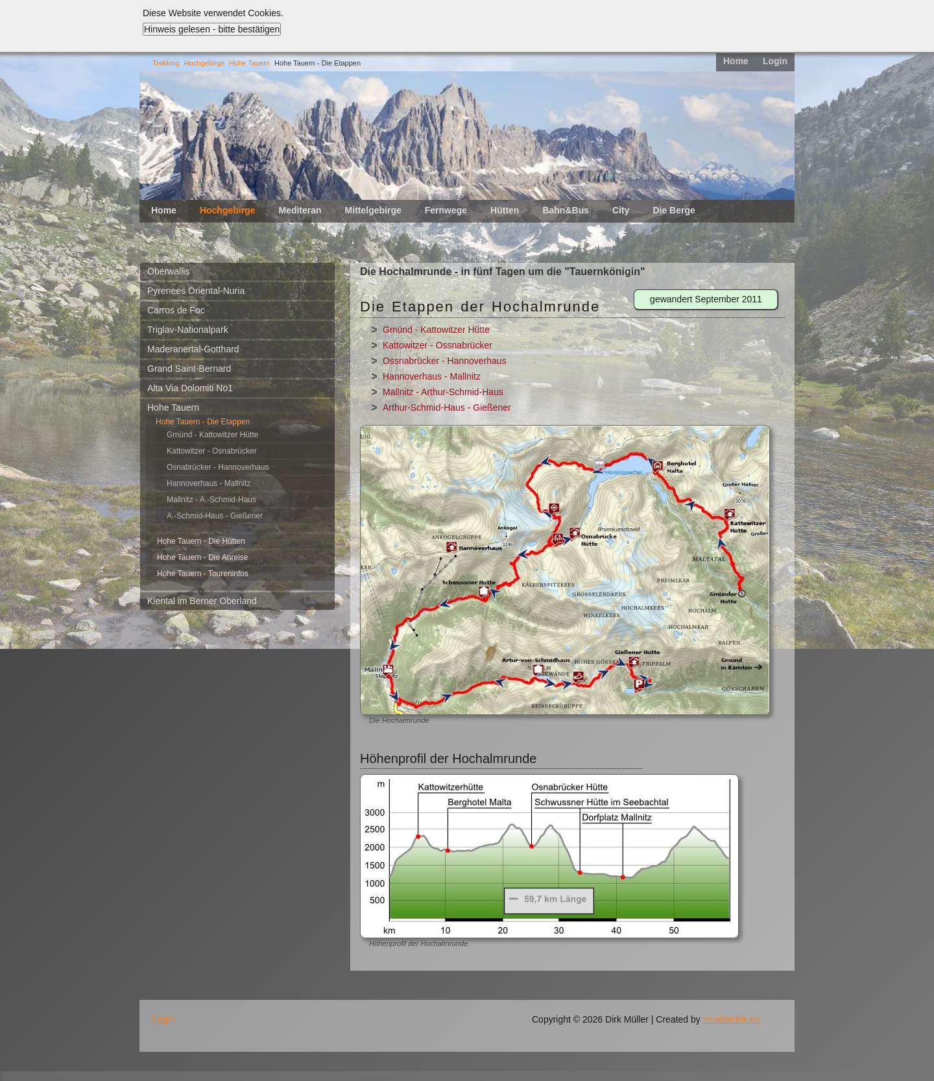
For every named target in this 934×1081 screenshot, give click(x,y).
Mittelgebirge (373, 210)
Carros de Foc (176, 310)
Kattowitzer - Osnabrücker (212, 450)
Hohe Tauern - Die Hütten (201, 541)
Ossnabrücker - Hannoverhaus (445, 361)
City (620, 210)
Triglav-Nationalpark (187, 329)
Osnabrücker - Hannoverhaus (218, 467)
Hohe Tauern (249, 63)
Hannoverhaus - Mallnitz (208, 483)
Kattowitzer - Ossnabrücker (437, 345)
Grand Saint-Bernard (189, 368)
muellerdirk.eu (731, 1019)
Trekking (166, 63)
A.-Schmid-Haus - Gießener (215, 515)
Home (735, 61)
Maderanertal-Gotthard (193, 349)
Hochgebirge (204, 63)
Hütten (504, 210)
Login (775, 61)
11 (727, 177)
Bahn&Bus (565, 210)
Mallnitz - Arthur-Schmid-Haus (443, 392)
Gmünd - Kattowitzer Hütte (212, 434)
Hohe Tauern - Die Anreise (202, 557)
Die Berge (674, 210)
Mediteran (299, 210)
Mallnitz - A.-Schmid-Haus (211, 499)
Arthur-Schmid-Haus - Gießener (447, 407)
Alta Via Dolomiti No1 (190, 388)
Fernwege (446, 210)
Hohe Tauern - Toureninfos (202, 573)
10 (715, 177)
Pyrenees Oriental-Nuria (196, 290)
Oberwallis (168, 271)
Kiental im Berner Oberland (202, 601)
